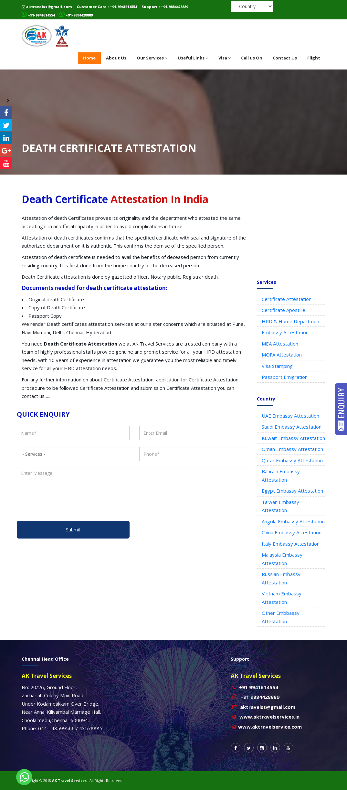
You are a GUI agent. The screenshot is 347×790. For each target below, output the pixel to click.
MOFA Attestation (282, 354)
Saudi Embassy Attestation (291, 426)
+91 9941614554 (258, 687)
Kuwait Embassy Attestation (293, 438)
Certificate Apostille (283, 310)
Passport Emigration (285, 377)
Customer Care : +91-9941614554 (107, 6)
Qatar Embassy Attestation (292, 460)
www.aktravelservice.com (270, 726)
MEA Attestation (280, 343)
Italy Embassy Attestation (291, 543)
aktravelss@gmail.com (47, 6)
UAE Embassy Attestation (290, 415)
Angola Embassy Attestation (293, 521)
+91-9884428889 (76, 15)
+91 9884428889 (259, 697)
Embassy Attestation (285, 332)
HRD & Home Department (291, 321)
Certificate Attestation (286, 299)
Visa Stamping (277, 366)
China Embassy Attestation (291, 532)
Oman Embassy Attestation (292, 449)
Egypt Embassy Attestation (292, 490)
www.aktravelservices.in (269, 716)
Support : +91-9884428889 (165, 6)
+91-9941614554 (38, 15)
